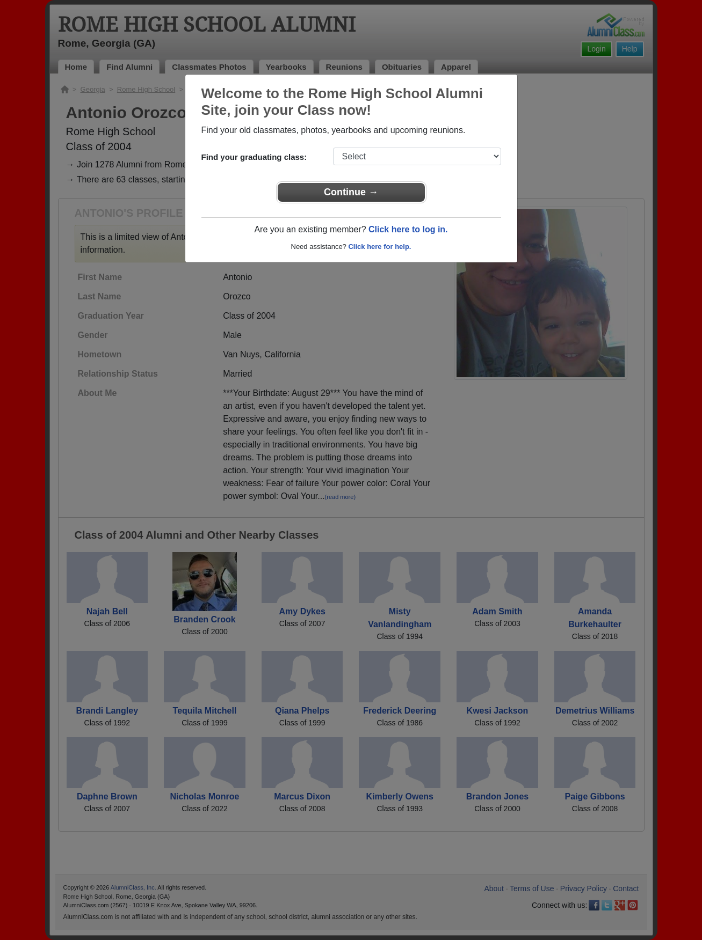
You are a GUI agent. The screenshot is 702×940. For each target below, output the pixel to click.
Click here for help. (379, 247)
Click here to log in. (408, 229)
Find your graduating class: (254, 156)
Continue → (351, 192)
